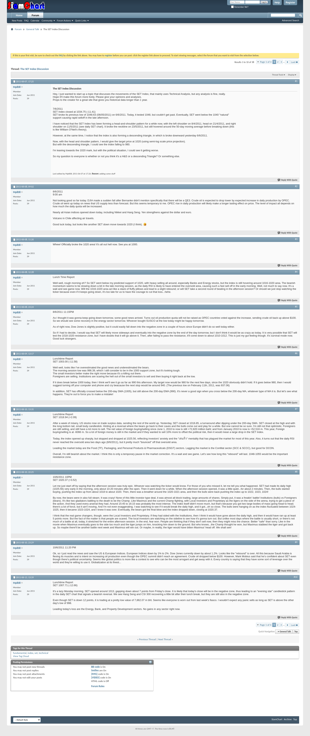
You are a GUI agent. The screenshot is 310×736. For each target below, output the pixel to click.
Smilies (95, 670)
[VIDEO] (95, 677)
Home (19, 15)
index (30, 652)
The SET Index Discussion (34, 69)
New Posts (17, 20)
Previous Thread (147, 639)
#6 (296, 353)
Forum (35, 15)
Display (291, 74)
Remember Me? (239, 7)
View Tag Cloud (21, 656)
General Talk (32, 29)
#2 (296, 186)
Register (290, 2)
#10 (295, 577)
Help (277, 2)
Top (296, 631)
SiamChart (276, 719)
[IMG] (94, 673)
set (36, 652)
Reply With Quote (287, 180)
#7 (296, 409)
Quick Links (80, 20)
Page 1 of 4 (265, 61)
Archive (288, 719)
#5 (296, 306)
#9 (296, 542)
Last (294, 62)
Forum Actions (64, 20)
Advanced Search (290, 20)
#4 (296, 271)
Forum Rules (97, 686)
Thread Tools (277, 74)
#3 (296, 239)
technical (43, 652)
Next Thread (164, 639)
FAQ (26, 20)
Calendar (35, 20)
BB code (95, 666)
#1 (296, 81)
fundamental (19, 652)
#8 (296, 471)
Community (47, 20)
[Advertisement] (155, 40)
